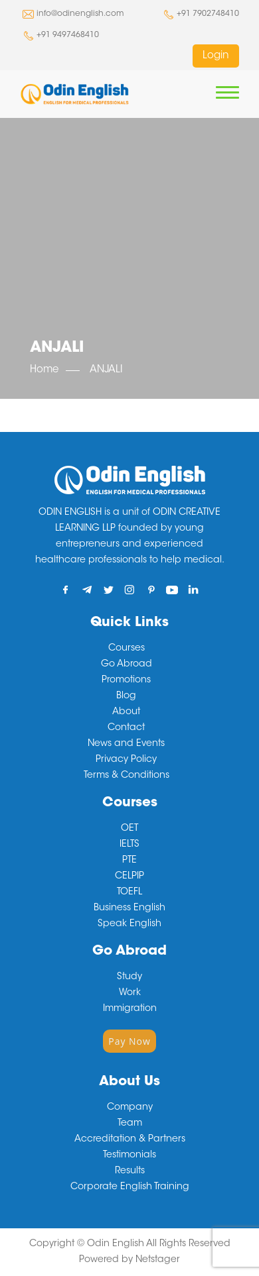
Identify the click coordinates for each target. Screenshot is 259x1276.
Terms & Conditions (126, 775)
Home (44, 370)
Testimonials (129, 1155)
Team (130, 1123)
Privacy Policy (126, 760)
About (126, 712)
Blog (126, 696)
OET (129, 828)
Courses (126, 648)
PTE (129, 860)
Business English (129, 908)
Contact (126, 728)
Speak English (129, 924)
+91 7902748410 (208, 14)
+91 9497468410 (68, 35)
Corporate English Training (129, 1187)
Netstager (157, 1260)
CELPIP (129, 876)
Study (129, 977)
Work (130, 993)
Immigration (130, 1009)
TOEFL (129, 892)
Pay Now (129, 1041)
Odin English (115, 1244)
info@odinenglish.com (80, 14)
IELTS (129, 844)
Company (130, 1107)
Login (216, 56)
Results (130, 1171)
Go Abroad (126, 664)
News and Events (126, 744)
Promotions (126, 680)
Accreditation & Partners (129, 1139)
